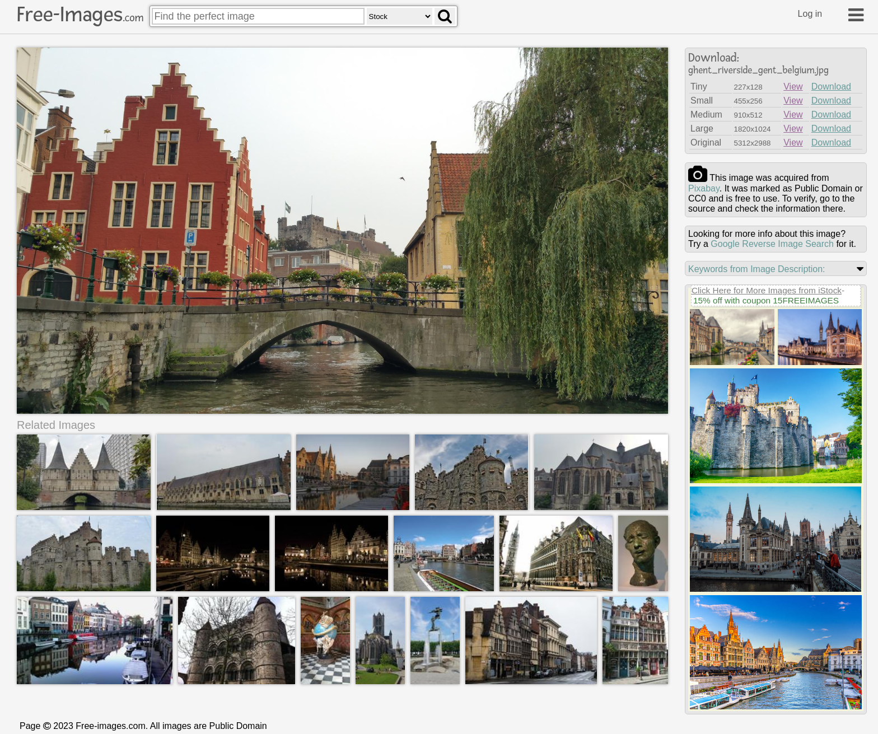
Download (831, 86)
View (792, 86)
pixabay (704, 188)
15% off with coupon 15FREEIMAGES (766, 300)
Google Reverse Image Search (772, 244)
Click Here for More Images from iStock (767, 290)
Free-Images (80, 14)
